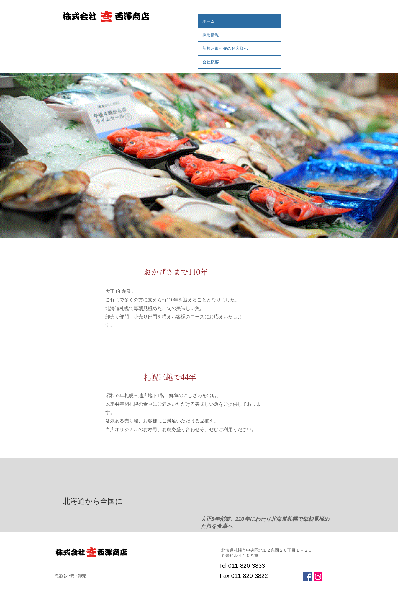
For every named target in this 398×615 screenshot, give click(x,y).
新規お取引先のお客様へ (225, 48)
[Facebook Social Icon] (307, 576)
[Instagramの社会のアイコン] (318, 576)
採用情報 (212, 34)
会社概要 (210, 62)
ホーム (208, 21)
